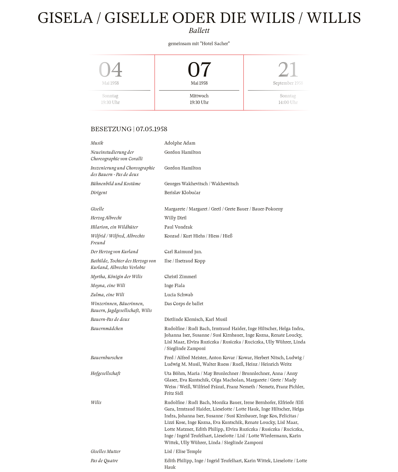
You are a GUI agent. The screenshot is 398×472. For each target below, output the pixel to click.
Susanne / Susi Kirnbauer (217, 335)
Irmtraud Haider (229, 328)
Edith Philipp (209, 429)
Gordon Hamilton (182, 152)
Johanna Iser (177, 335)
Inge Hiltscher (262, 328)
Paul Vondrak (178, 227)
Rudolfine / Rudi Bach (187, 328)
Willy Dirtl (175, 218)
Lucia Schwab (178, 294)
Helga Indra (291, 328)
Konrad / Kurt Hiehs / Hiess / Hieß (198, 236)
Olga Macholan (227, 380)
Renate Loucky (286, 335)
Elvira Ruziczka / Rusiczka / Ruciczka (225, 342)
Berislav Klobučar (182, 192)
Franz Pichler (289, 386)
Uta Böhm (174, 373)
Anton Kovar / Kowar (230, 357)
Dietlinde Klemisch (183, 319)
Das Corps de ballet (183, 303)
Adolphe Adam (179, 143)
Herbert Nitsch (269, 357)
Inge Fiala (174, 285)
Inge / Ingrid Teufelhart (188, 435)
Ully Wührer (278, 342)
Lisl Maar (174, 342)
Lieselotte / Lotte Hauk (236, 409)
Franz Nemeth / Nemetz (250, 386)
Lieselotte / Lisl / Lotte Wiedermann (250, 435)
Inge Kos (268, 416)
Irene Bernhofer (260, 402)
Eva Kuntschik (194, 380)
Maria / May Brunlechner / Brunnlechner (228, 373)
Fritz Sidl (173, 393)
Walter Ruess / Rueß (222, 364)
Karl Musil (216, 319)
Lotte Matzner (178, 429)
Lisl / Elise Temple (183, 451)
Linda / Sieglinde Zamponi (235, 442)
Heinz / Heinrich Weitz (269, 364)
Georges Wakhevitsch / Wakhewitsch (201, 183)
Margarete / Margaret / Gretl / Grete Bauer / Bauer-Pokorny (223, 209)
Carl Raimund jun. (183, 251)
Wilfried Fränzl (208, 386)
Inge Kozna (257, 335)
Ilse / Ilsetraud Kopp (184, 261)
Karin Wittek (257, 460)
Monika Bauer (226, 402)
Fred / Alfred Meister (185, 357)
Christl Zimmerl (180, 276)
